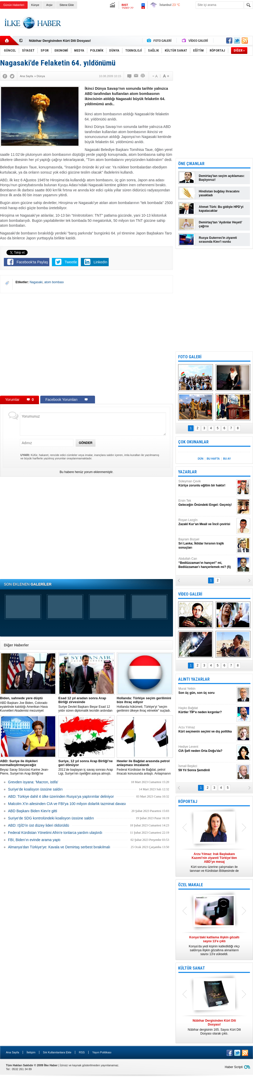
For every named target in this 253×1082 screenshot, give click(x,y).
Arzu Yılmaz (206, 730)
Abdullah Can (206, 563)
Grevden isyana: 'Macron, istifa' (33, 782)
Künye (35, 4)
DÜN (200, 458)
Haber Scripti (234, 1067)
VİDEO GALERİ (190, 594)
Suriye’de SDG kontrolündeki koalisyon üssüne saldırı (51, 818)
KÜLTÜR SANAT (191, 968)
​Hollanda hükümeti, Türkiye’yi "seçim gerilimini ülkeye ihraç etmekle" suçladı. (145, 704)
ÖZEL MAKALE (190, 884)
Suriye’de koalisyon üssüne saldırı (35, 789)
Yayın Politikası (101, 1052)
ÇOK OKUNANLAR (193, 442)
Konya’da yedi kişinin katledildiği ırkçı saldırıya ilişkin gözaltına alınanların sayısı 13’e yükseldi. (214, 945)
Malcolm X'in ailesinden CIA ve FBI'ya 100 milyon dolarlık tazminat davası (67, 804)
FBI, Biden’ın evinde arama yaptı (34, 840)
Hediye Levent (206, 749)
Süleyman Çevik (206, 483)
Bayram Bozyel (206, 544)
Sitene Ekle (66, 4)
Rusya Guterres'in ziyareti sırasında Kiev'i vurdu (218, 239)
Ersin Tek (206, 503)
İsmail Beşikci (206, 768)
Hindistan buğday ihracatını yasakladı (219, 193)
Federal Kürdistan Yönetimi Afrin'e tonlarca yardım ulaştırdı (55, 833)
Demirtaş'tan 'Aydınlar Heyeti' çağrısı (220, 224)
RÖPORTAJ (187, 801)
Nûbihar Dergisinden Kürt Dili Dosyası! (60, 41)
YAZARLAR (187, 471)
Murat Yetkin (206, 691)
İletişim (31, 1052)
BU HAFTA (213, 458)
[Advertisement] (159, 26)
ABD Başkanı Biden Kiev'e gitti (32, 811)
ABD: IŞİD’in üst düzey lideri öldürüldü (38, 825)
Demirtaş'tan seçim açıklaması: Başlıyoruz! (222, 178)
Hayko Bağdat (206, 710)
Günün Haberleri (13, 4)
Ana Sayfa (12, 1052)
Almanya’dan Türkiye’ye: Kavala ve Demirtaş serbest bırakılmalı (59, 847)
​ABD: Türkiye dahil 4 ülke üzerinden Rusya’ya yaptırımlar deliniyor (61, 796)
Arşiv (49, 4)
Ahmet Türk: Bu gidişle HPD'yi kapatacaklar (221, 209)
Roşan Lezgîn (206, 522)
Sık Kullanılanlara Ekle (57, 1052)
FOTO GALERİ (189, 356)
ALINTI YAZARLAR (194, 679)
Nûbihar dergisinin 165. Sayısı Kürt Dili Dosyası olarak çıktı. (214, 1027)
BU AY (227, 458)
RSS (82, 1052)
